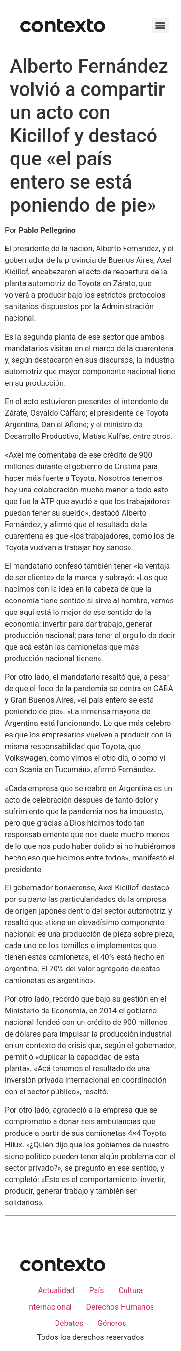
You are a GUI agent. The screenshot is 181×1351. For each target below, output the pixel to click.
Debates (69, 1323)
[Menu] (160, 25)
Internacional (49, 1306)
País (96, 1290)
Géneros (111, 1323)
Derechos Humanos (120, 1306)
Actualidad (56, 1290)
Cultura (131, 1290)
